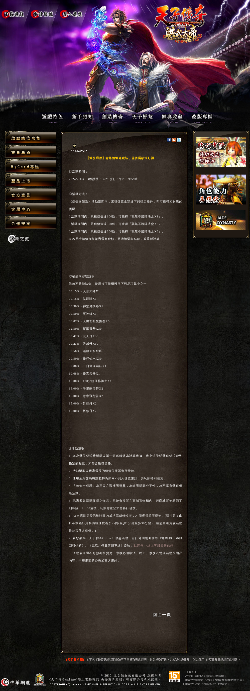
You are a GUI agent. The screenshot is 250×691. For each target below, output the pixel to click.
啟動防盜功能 (31, 137)
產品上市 (31, 180)
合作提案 (31, 222)
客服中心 (31, 208)
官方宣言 (31, 194)
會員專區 (31, 151)
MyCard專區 (31, 166)
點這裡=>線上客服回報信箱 (153, 545)
